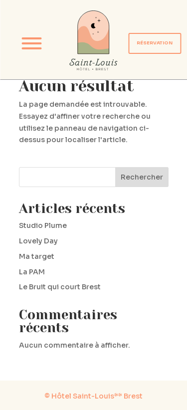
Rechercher (142, 177)
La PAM (32, 271)
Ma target (36, 256)
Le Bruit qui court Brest (60, 286)
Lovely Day (38, 240)
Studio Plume (43, 225)
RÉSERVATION (155, 43)
